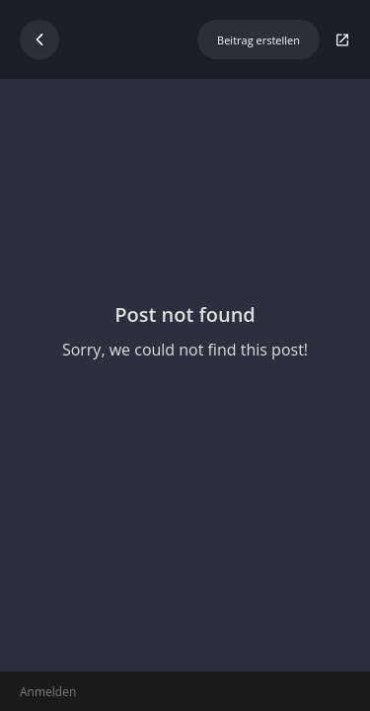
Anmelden (48, 691)
